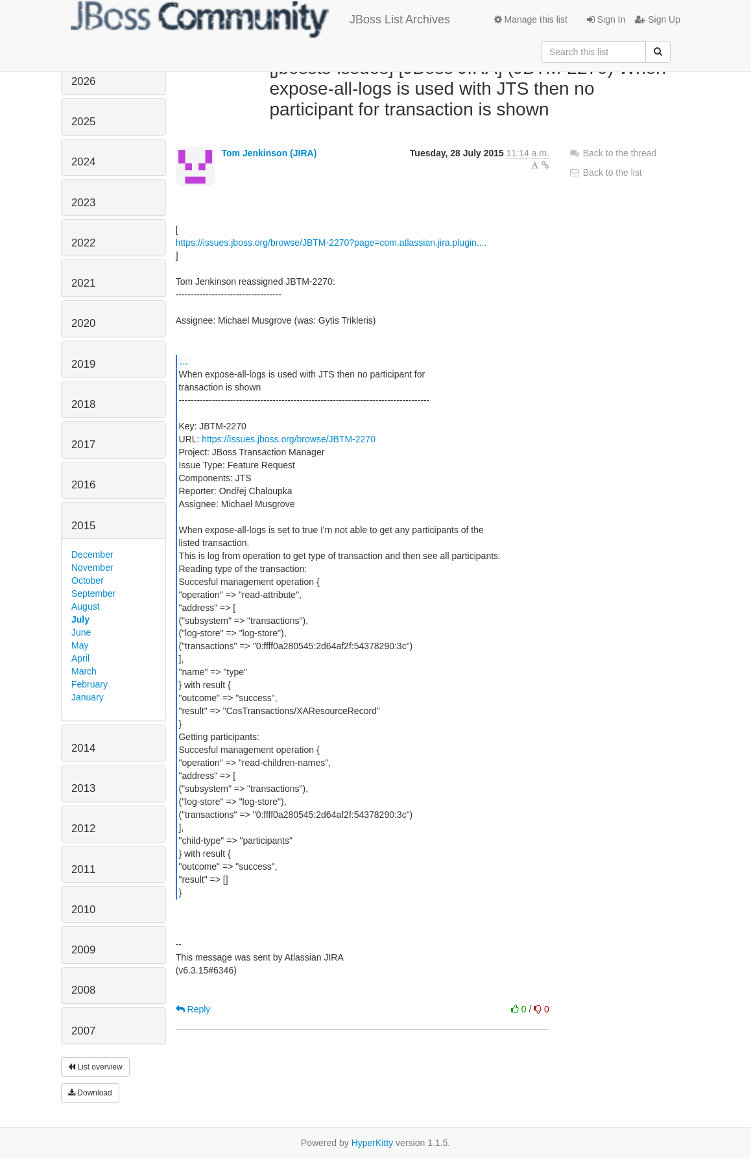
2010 (83, 909)
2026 (83, 81)
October (87, 580)
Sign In (606, 19)
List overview (95, 1066)
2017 (83, 444)
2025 (83, 121)
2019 (83, 364)
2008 (83, 990)
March (84, 671)
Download (90, 1092)
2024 (83, 162)
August (85, 606)
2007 (83, 1031)
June (81, 632)
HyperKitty (373, 1143)
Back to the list (605, 172)
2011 (83, 869)
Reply (193, 1009)
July (80, 619)
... (184, 360)
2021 (83, 283)
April (80, 658)
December (92, 554)
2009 (83, 950)
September (93, 593)
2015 (83, 526)
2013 (83, 788)
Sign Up (657, 19)
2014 (83, 748)
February (89, 684)
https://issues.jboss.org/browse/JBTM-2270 (289, 439)
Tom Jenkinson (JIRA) (269, 153)
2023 (83, 203)
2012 (83, 828)
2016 (83, 485)
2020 (83, 323)
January (87, 697)
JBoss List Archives (260, 19)
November (92, 567)
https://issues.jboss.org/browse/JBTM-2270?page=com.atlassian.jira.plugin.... (331, 242)
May (79, 645)
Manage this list (530, 19)
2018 (83, 404)
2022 (83, 243)
